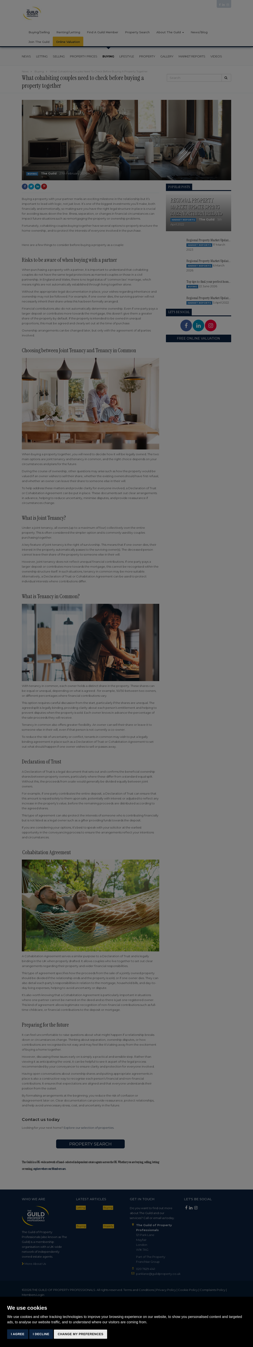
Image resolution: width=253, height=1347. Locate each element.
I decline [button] (41, 1334)
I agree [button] (17, 1334)
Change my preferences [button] (80, 1334)
